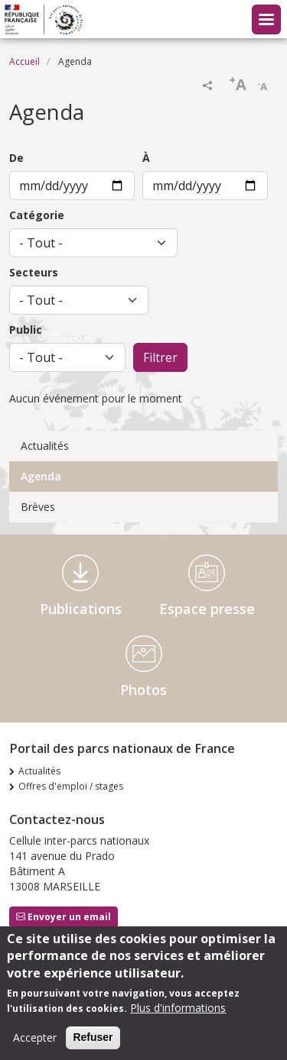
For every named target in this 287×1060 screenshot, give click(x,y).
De (16, 157)
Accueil (24, 61)
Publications (81, 608)
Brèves (38, 506)
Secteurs (33, 272)
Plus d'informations (178, 1014)
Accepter (35, 1044)
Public (25, 329)
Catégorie (36, 215)
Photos (143, 689)
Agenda (41, 476)
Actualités (45, 445)
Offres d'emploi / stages (70, 786)
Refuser (93, 1044)
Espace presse (207, 608)
